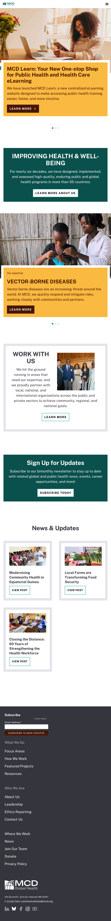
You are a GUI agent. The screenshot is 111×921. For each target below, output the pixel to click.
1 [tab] (52, 128)
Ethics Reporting (18, 812)
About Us (12, 797)
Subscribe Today (55, 493)
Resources (13, 774)
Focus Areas (15, 751)
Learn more (21, 108)
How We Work (16, 759)
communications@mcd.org (37, 901)
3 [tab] (58, 128)
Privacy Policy (16, 864)
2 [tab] (55, 128)
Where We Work (17, 834)
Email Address (13, 722)
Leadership (14, 804)
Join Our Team (16, 849)
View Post (19, 590)
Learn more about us (55, 193)
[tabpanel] (55, 65)
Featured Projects (19, 766)
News (9, 841)
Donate (10, 856)
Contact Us (14, 819)
